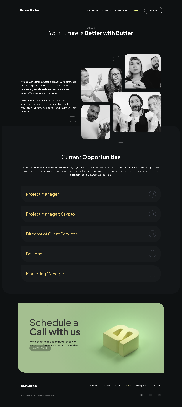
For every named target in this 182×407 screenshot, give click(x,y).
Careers (136, 10)
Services (106, 10)
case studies (121, 10)
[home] (30, 10)
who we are (92, 10)
